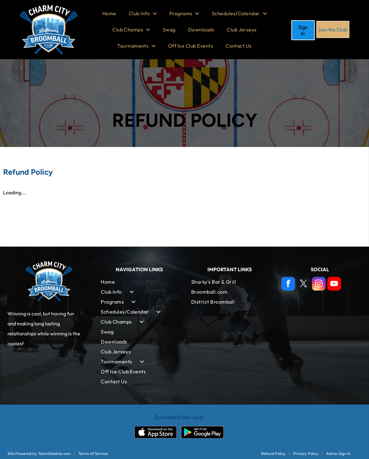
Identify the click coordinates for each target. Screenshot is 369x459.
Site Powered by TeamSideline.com (39, 453)
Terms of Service (93, 453)
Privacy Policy (305, 453)
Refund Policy (273, 453)
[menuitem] (109, 13)
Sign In (303, 30)
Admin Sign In (338, 453)
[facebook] (288, 284)
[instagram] (319, 284)
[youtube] (334, 284)
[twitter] (303, 284)
